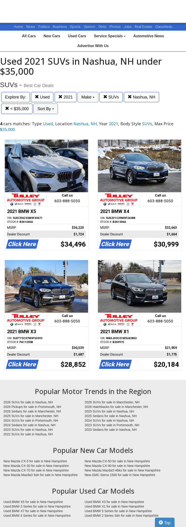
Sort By (45, 108)
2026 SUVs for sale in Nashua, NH (28, 402)
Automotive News (148, 36)
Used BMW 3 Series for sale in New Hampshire (37, 506)
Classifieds (163, 27)
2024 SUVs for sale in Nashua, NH (109, 420)
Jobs (128, 27)
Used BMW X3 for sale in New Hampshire (114, 502)
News (30, 27)
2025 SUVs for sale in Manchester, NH (30, 416)
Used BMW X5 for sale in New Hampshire (33, 502)
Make (87, 97)
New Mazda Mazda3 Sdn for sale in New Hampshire (40, 475)
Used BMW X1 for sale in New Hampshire (114, 506)
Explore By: (15, 97)
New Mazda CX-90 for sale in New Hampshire (117, 466)
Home (18, 27)
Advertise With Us (93, 46)
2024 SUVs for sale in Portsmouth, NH (30, 420)
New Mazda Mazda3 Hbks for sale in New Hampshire (122, 470)
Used (42, 97)
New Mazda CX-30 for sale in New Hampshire (36, 466)
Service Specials (110, 36)
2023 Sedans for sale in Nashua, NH (111, 429)
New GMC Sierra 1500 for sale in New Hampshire (120, 475)
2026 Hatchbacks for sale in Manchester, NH (116, 407)
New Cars (51, 36)
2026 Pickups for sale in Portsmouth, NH (32, 407)
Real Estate (144, 27)
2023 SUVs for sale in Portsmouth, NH (112, 425)
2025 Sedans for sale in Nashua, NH (111, 416)
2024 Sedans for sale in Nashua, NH (29, 425)
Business (60, 27)
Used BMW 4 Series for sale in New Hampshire (37, 515)
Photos (115, 27)
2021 (65, 97)
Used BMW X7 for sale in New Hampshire (33, 511)
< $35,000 (17, 108)
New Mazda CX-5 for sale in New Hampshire (35, 461)
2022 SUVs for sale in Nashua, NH (28, 434)
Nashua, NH (141, 97)
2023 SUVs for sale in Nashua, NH (28, 429)
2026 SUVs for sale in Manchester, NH (112, 402)
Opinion (90, 27)
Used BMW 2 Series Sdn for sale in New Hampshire (122, 515)
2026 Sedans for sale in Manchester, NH (32, 411)
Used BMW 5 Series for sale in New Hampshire (118, 511)
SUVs (111, 97)
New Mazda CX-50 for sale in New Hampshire (117, 461)
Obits (102, 27)
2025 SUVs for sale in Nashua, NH (109, 411)
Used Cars (77, 36)
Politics (44, 27)
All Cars (29, 36)
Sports (75, 27)
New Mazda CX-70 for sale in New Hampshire (36, 470)
